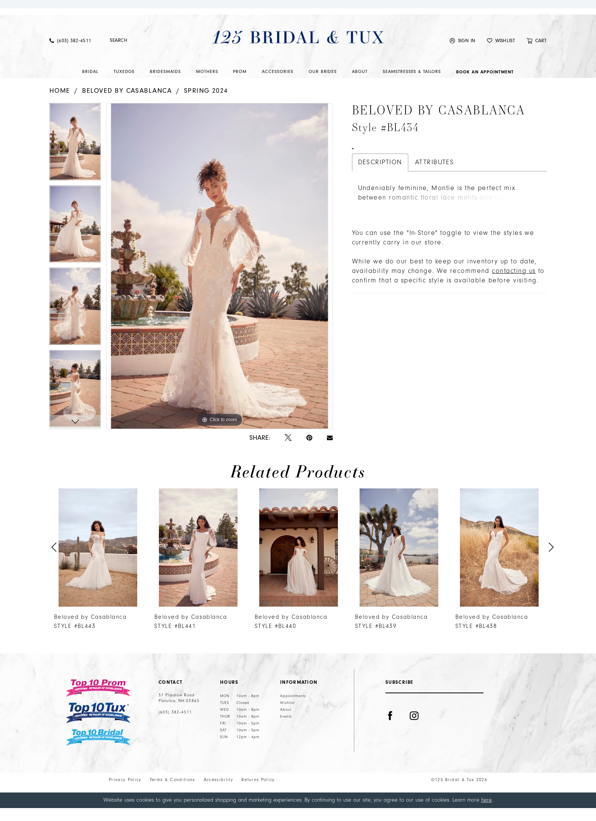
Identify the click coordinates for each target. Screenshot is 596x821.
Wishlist (287, 715)
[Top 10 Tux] (98, 725)
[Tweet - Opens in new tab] (288, 451)
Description (380, 208)
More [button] (365, 258)
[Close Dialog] (11, 813)
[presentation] (97, 560)
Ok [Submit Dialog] (584, 813)
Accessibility (218, 792)
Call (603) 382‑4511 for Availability (463, 189)
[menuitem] (70, 53)
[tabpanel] (75, 157)
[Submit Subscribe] (475, 710)
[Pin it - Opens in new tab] (309, 451)
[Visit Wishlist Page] (501, 53)
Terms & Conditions (172, 792)
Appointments (293, 709)
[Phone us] (70, 53)
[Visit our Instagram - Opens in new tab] (414, 738)
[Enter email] (434, 710)
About (285, 722)
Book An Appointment (382, 189)
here (486, 813)
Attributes (434, 208)
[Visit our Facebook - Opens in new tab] (390, 738)
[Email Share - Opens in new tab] (330, 451)
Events (286, 729)
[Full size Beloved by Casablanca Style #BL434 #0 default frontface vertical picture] (219, 278)
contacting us (514, 321)
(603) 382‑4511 (175, 725)
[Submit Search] (105, 54)
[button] (462, 53)
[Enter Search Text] (142, 54)
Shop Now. (298, 14)
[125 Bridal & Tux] (298, 50)
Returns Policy (258, 792)
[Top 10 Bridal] (98, 750)
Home (59, 104)
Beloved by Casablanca (127, 104)
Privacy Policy (125, 792)
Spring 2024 (206, 104)
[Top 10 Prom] (98, 701)
